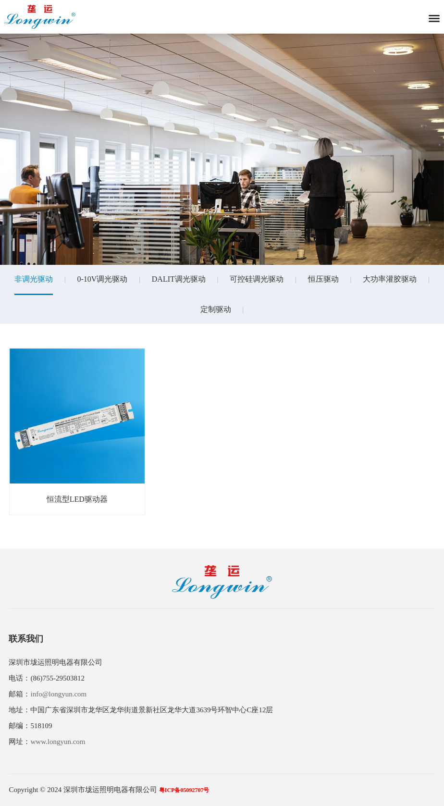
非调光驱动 (33, 279)
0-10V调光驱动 (102, 279)
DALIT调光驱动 (179, 279)
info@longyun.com (58, 694)
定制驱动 (215, 309)
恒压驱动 (323, 279)
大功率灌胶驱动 (390, 279)
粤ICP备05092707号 (184, 790)
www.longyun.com (57, 741)
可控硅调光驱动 (257, 279)
